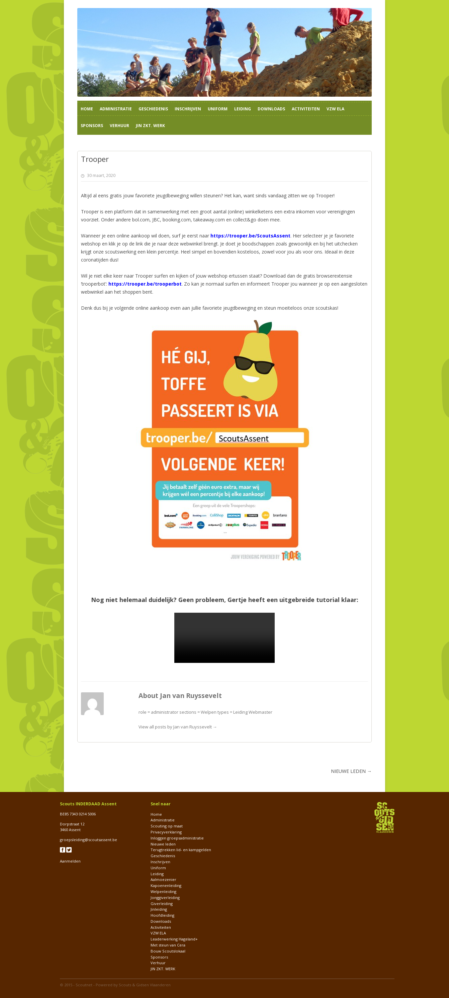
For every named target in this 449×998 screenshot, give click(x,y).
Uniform (218, 109)
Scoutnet (84, 984)
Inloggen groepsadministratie (177, 837)
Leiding (242, 109)
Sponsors (92, 125)
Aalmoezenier (163, 879)
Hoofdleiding (162, 915)
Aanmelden (70, 861)
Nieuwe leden (163, 843)
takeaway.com (209, 219)
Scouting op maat (167, 825)
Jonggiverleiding (165, 897)
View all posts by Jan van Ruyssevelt (178, 727)
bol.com (141, 219)
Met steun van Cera (168, 944)
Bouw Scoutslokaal (168, 951)
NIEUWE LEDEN (351, 771)
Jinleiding (159, 909)
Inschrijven (188, 109)
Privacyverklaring (166, 831)
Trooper (325, 195)
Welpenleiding (163, 891)
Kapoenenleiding (166, 885)
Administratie (116, 109)
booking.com (177, 219)
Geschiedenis (153, 109)
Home (87, 109)
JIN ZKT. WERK (150, 125)
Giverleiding (162, 903)
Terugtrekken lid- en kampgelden (181, 849)
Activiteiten (306, 109)
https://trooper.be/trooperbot (145, 284)
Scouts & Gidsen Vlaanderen (145, 984)
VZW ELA (335, 109)
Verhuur (119, 125)
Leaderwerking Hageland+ (174, 938)
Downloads (271, 109)
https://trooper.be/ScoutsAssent (250, 235)
